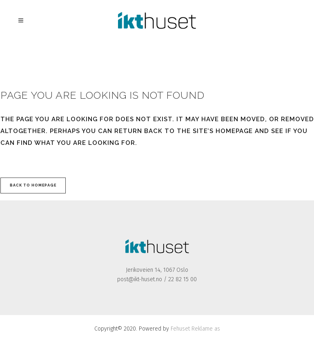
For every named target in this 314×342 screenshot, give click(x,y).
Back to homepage (33, 185)
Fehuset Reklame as (195, 328)
